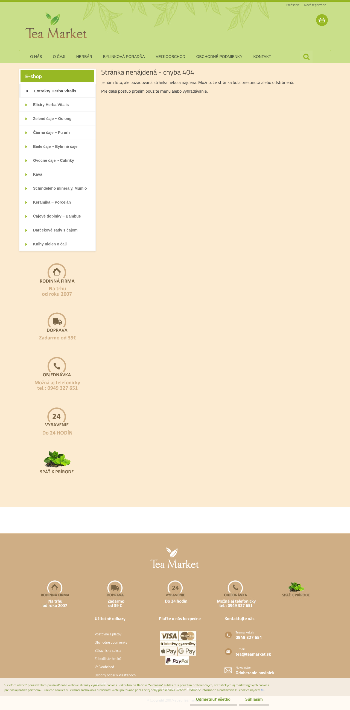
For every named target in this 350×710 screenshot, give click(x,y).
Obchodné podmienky (111, 642)
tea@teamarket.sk (253, 654)
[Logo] (56, 25)
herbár (84, 56)
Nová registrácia (315, 4)
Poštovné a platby (108, 634)
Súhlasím (253, 699)
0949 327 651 (249, 637)
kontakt (262, 56)
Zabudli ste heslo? (108, 658)
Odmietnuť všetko (211, 699)
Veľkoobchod (104, 667)
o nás (36, 56)
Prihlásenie (291, 4)
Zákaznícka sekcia (108, 650)
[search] (306, 57)
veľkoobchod (170, 56)
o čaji (59, 56)
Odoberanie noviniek (255, 672)
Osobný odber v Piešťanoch (115, 675)
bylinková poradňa (124, 56)
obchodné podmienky (219, 56)
